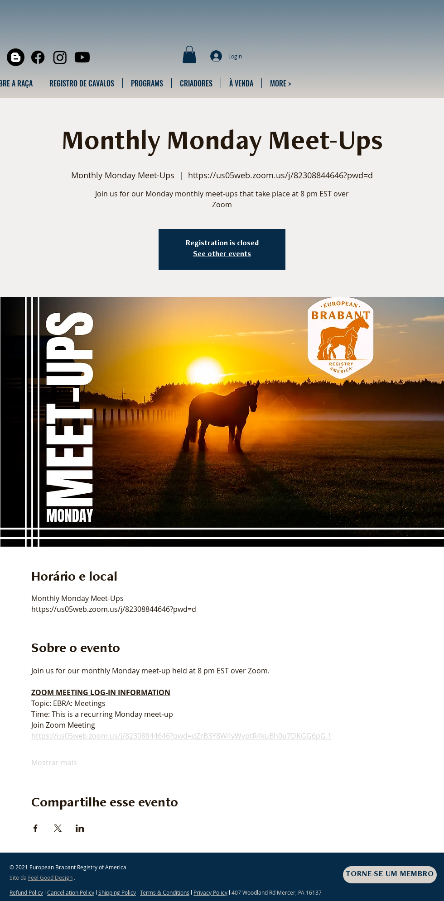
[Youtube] (82, 57)
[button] (189, 54)
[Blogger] (15, 57)
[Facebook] (38, 57)
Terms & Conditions (164, 892)
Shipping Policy (117, 892)
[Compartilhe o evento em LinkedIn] (80, 828)
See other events (222, 254)
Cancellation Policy (70, 892)
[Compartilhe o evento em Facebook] (35, 828)
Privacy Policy (210, 892)
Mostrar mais (54, 763)
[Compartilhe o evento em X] (57, 828)
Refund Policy (26, 892)
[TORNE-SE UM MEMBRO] (390, 874)
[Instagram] (60, 57)
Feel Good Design (50, 877)
